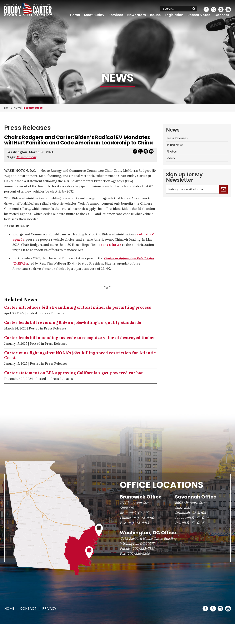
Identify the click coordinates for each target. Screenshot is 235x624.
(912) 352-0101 (198, 518)
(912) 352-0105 (193, 523)
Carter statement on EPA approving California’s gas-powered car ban (74, 372)
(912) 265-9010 (142, 518)
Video (171, 158)
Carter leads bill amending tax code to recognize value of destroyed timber (79, 337)
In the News (175, 145)
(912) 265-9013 (137, 523)
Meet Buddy (94, 15)
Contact (28, 608)
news (17, 108)
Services (116, 15)
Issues (155, 15)
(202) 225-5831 (142, 548)
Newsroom (136, 15)
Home (75, 15)
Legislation (174, 15)
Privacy (49, 608)
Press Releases (177, 138)
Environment (26, 157)
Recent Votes (199, 15)
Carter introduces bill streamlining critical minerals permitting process (77, 307)
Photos (172, 151)
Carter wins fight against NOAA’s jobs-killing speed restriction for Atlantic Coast (80, 355)
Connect (221, 15)
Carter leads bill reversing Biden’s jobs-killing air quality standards (72, 322)
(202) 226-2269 (138, 553)
